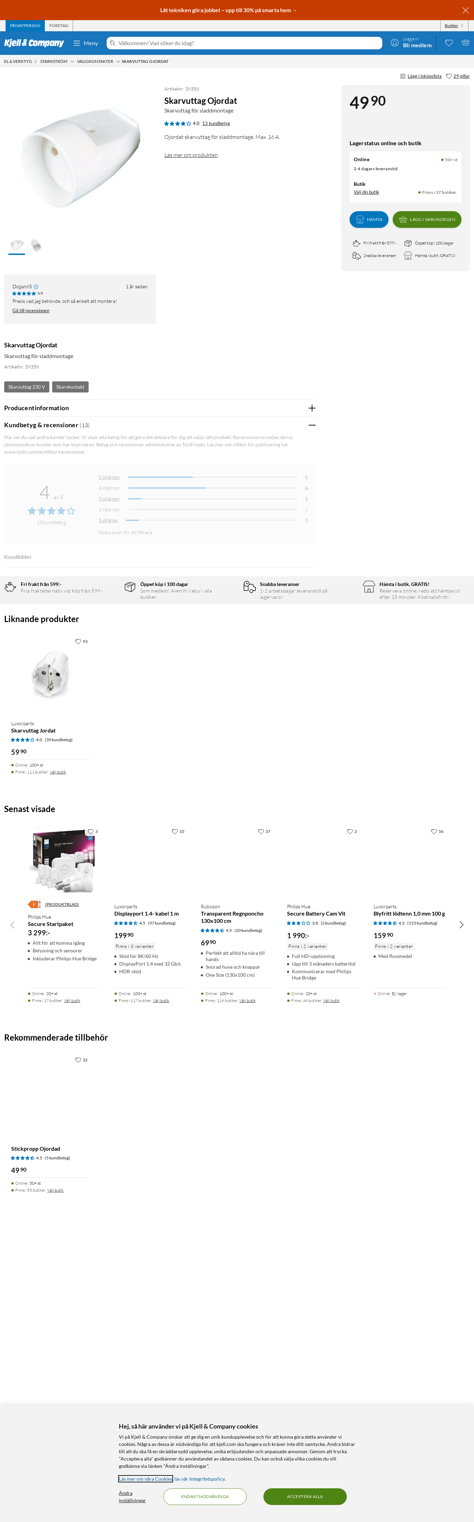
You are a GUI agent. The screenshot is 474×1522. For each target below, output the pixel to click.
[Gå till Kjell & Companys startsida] (36, 43)
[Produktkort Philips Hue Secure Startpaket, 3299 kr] (64, 1146)
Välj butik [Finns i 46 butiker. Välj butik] (331, 1285)
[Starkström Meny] (72, 61)
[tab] (25, 25)
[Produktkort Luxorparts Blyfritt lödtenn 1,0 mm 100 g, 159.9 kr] (410, 1146)
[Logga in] (411, 42)
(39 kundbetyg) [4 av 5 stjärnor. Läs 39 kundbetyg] (59, 1024)
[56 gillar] (437, 1115)
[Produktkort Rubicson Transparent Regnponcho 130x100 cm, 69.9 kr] (237, 1146)
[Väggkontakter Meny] (118, 61)
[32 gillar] (81, 1344)
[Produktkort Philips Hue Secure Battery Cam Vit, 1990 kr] (323, 1146)
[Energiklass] (34, 1189)
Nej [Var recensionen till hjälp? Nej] (305, 670)
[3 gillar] (93, 1115)
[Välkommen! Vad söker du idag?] (249, 43)
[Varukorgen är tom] (465, 42)
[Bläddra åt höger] (461, 1209)
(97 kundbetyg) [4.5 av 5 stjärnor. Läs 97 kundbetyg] (162, 1207)
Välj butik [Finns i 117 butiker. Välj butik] (161, 1285)
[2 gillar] (352, 1115)
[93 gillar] (81, 925)
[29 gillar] (458, 76)
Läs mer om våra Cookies (145, 1479)
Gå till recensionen (31, 310)
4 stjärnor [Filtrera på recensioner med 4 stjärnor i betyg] (109, 488)
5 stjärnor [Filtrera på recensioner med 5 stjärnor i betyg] (109, 477)
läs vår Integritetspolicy (199, 1479)
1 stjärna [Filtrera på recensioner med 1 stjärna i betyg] (108, 520)
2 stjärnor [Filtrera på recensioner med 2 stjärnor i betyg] (109, 509)
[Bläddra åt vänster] (12, 1209)
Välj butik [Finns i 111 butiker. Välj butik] (58, 1056)
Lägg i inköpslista (421, 76)
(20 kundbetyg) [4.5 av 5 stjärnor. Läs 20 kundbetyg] (248, 1214)
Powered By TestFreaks (287, 835)
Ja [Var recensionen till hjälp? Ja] (291, 670)
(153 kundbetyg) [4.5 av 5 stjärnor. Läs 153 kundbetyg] (422, 1207)
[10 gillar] (178, 1115)
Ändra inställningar (132, 1496)
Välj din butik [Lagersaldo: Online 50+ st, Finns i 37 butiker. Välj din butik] (366, 192)
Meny (85, 43)
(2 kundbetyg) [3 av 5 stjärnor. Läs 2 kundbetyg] (333, 1207)
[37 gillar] (264, 1115)
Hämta (369, 219)
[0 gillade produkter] (449, 42)
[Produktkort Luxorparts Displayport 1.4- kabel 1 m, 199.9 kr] (151, 1146)
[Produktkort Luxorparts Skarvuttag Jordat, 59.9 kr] (50, 959)
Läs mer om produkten (191, 154)
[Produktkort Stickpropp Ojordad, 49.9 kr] (50, 1377)
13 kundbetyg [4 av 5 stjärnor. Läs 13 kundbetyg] (216, 123)
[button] (16, 246)
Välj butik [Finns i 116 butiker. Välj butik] (247, 1285)
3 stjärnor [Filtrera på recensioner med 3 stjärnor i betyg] (109, 499)
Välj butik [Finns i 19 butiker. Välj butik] (72, 1285)
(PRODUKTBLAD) (62, 1189)
